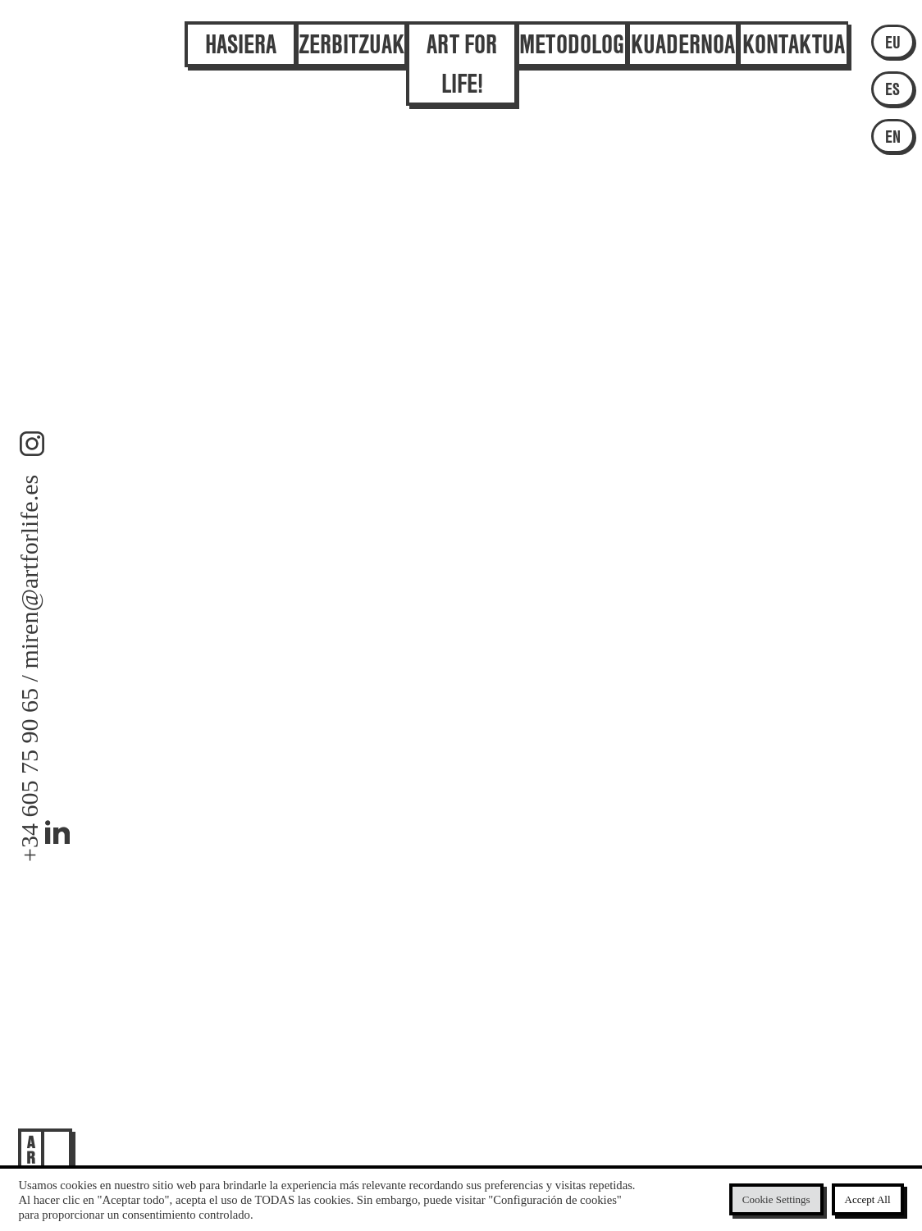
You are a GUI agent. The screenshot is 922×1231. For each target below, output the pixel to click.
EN (893, 136)
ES (892, 88)
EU (893, 41)
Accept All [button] (868, 1199)
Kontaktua (793, 34)
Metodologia (573, 34)
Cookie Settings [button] (776, 1199)
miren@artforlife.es (29, 571)
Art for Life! (462, 54)
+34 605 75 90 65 (29, 775)
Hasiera (240, 34)
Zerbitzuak (351, 34)
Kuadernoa (683, 34)
